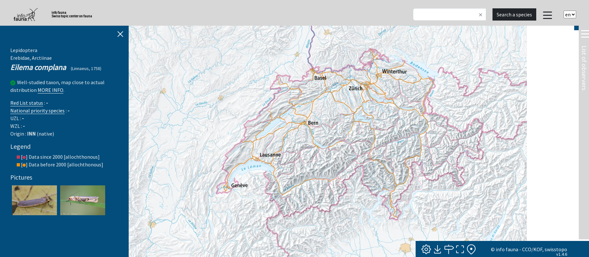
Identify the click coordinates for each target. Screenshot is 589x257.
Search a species (514, 14)
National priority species (37, 110)
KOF (537, 249)
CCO (526, 249)
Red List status (26, 103)
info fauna (507, 249)
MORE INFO (50, 90)
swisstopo (556, 249)
